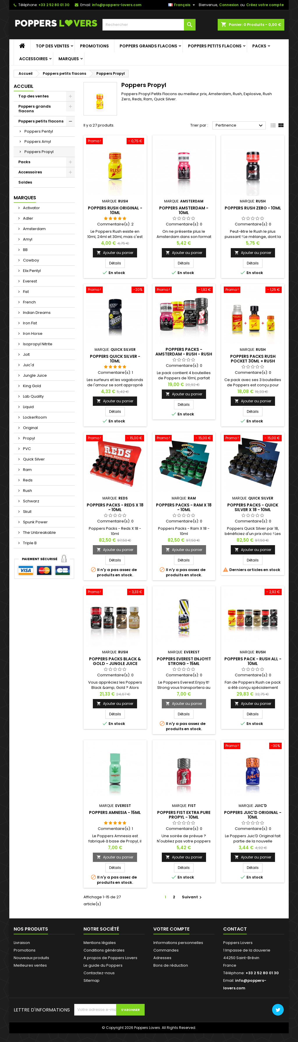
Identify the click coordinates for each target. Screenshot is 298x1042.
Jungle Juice (34, 384)
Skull (26, 520)
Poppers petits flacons (215, 55)
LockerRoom (34, 426)
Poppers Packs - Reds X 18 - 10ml (115, 516)
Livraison (22, 951)
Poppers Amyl (37, 150)
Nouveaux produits (31, 966)
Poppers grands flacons (148, 55)
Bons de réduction (170, 974)
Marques (68, 67)
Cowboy (30, 269)
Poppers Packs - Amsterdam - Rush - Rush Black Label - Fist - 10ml (183, 362)
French (29, 311)
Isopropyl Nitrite (37, 352)
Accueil (23, 95)
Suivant (192, 905)
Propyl (28, 447)
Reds (27, 489)
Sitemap (92, 989)
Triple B (29, 551)
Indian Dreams (36, 321)
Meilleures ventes (30, 974)
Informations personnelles (178, 951)
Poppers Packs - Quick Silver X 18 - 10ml (252, 516)
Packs (259, 55)
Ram (27, 478)
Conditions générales (104, 959)
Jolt (26, 363)
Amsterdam (34, 237)
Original (30, 436)
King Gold (31, 394)
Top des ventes (52, 55)
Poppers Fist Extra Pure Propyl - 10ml (183, 823)
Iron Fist (29, 332)
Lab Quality (33, 405)
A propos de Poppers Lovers (110, 966)
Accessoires (33, 67)
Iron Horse (32, 342)
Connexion (229, 13)
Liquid (28, 415)
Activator (31, 216)
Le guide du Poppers (103, 974)
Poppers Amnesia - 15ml (115, 821)
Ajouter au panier (115, 261)
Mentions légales (100, 951)
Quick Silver (33, 468)
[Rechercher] (149, 33)
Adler (27, 227)
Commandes (166, 959)
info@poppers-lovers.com (116, 13)
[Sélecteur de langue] (182, 14)
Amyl (27, 248)
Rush (27, 499)
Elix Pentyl (31, 279)
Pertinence (240, 134)
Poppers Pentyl (38, 140)
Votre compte (171, 937)
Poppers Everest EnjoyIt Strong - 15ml (184, 669)
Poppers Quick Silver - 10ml (115, 367)
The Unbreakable (39, 541)
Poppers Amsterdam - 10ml (183, 219)
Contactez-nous (99, 981)
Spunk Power (35, 531)
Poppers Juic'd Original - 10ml (252, 823)
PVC (26, 457)
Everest (29, 290)
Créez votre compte (265, 13)
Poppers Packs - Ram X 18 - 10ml (184, 516)
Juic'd (28, 373)
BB (25, 258)
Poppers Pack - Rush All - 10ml (252, 669)
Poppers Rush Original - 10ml (115, 219)
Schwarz (30, 510)
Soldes (25, 191)
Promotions (94, 55)
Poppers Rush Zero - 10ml (253, 216)
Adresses (162, 966)
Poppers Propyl (39, 160)
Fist (25, 300)
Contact (235, 937)
